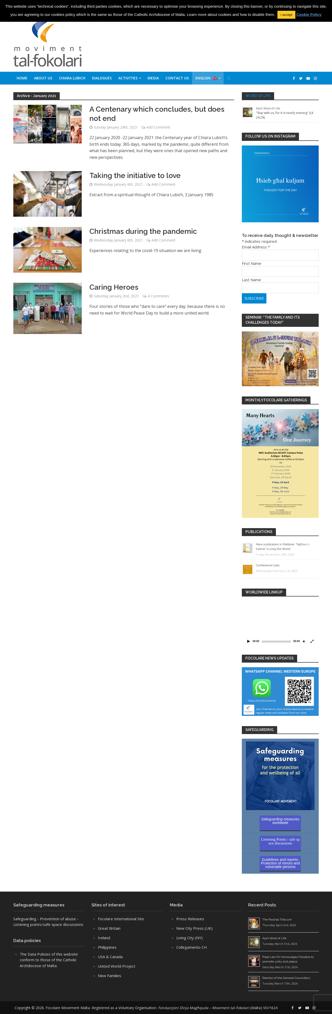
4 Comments (158, 296)
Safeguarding (24, 918)
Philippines (107, 947)
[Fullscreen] (312, 641)
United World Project (116, 966)
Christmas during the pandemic (143, 231)
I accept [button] (286, 15)
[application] (280, 622)
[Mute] (304, 641)
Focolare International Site (121, 918)
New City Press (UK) (194, 928)
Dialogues (102, 78)
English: (206, 78)
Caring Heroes (113, 287)
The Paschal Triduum (277, 919)
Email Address (256, 246)
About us (43, 78)
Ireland (104, 937)
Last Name (251, 279)
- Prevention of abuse (56, 918)
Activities (128, 78)
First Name (251, 263)
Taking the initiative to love (135, 175)
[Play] (248, 641)
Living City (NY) (189, 937)
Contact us (177, 78)
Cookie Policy (308, 14)
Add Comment (158, 127)
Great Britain (109, 928)
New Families (109, 975)
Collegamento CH (191, 947)
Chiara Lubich (72, 78)
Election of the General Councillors (286, 978)
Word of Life (258, 96)
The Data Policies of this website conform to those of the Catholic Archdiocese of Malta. (49, 960)
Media (153, 78)
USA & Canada (110, 956)
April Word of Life (268, 108)
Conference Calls (267, 565)
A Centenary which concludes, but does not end (156, 114)
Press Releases (190, 918)
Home (22, 78)
